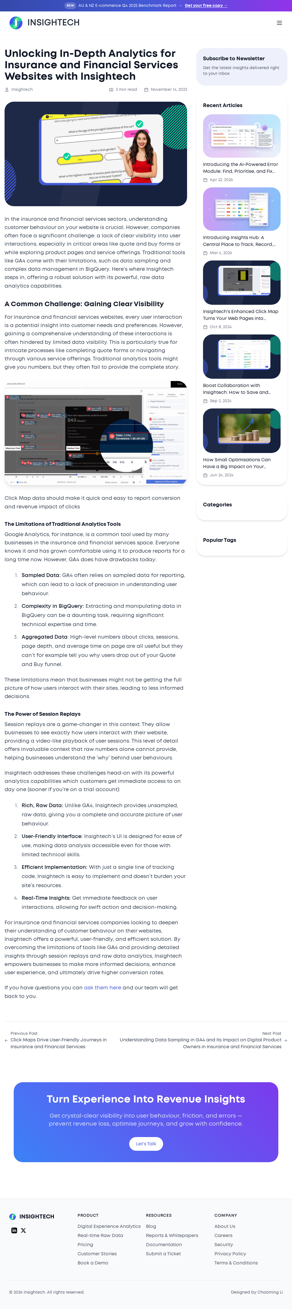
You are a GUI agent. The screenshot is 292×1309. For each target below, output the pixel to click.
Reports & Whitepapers (172, 1235)
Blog (151, 1226)
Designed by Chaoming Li (257, 1292)
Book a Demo (93, 1263)
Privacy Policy (230, 1254)
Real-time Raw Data (100, 1235)
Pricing (85, 1244)
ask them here (102, 988)
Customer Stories (97, 1254)
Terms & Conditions (236, 1263)
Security (223, 1244)
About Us (224, 1226)
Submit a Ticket (163, 1254)
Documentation (164, 1244)
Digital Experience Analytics (109, 1226)
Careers (223, 1235)
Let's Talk (146, 1144)
